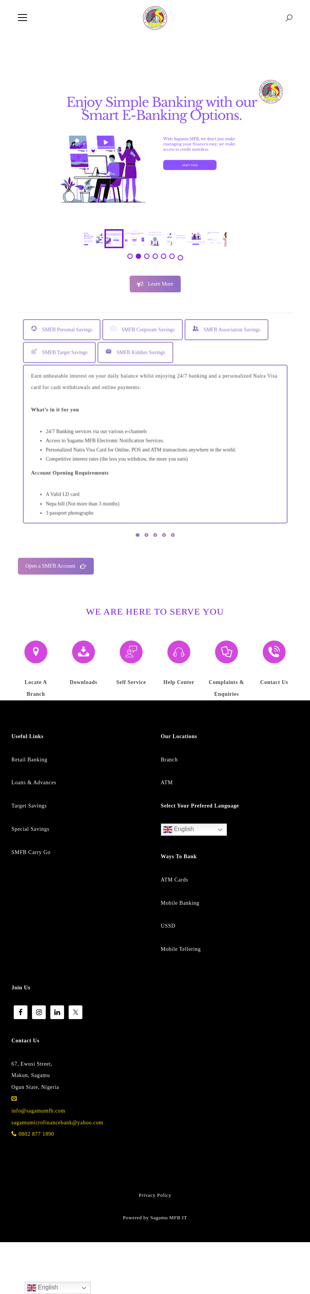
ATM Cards (174, 931)
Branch (169, 811)
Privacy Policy (155, 1247)
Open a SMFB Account (56, 618)
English (178, 881)
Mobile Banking (180, 955)
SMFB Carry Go (30, 904)
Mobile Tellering (181, 1001)
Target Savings (29, 858)
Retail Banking (29, 811)
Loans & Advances (33, 834)
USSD (168, 978)
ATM (167, 834)
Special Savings (30, 881)
